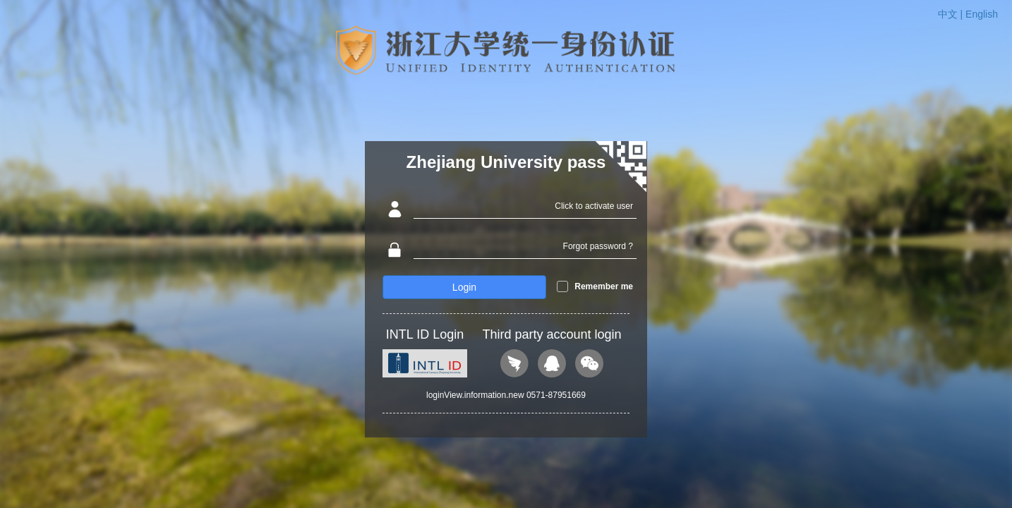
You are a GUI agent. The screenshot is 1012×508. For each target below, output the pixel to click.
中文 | (951, 14)
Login (464, 287)
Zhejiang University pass (506, 161)
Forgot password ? (598, 246)
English (981, 14)
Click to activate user (594, 206)
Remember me (603, 286)
